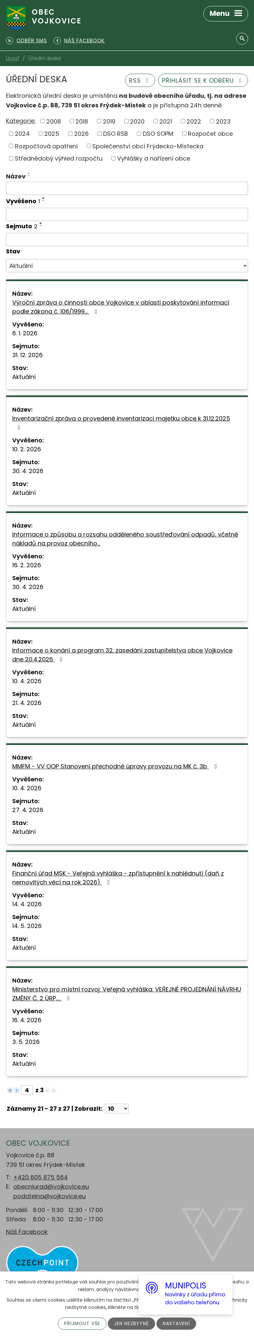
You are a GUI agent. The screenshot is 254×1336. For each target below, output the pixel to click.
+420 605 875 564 (40, 1177)
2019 (109, 121)
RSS (140, 80)
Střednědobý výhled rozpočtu (59, 158)
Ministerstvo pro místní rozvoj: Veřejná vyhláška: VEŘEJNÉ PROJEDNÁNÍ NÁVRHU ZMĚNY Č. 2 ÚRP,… (126, 993)
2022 (194, 121)
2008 (53, 121)
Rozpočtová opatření (46, 146)
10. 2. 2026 (26, 449)
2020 (137, 121)
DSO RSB (115, 134)
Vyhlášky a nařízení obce (153, 158)
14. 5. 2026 (27, 926)
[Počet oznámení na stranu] (117, 1108)
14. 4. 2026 (27, 904)
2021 (165, 121)
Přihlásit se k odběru (203, 80)
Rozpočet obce (210, 134)
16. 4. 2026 (26, 1020)
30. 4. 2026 (27, 471)
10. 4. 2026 (26, 681)
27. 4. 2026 (27, 810)
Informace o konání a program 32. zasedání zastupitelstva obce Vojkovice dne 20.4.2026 (122, 654)
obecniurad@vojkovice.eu (51, 1186)
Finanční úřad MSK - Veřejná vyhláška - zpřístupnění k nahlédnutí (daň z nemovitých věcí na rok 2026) (118, 877)
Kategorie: (21, 121)
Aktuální (24, 377)
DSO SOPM (158, 134)
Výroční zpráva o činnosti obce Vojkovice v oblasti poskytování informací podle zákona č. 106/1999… (120, 306)
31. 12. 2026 (27, 355)
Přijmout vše (82, 1323)
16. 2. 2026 (26, 565)
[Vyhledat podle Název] (127, 188)
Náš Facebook (27, 1232)
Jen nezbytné (131, 1323)
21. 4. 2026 (26, 703)
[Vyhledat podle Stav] (127, 265)
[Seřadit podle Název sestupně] (29, 175)
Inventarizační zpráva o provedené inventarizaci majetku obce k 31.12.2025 (121, 422)
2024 (22, 134)
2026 (81, 134)
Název (15, 176)
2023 (223, 121)
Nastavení (176, 1323)
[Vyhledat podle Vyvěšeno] (127, 214)
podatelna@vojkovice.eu (49, 1196)
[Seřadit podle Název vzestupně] (29, 173)
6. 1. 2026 (24, 333)
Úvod (12, 58)
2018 (81, 121)
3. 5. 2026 (26, 1042)
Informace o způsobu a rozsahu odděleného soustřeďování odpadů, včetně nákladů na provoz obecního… (125, 538)
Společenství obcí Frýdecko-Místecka (147, 146)
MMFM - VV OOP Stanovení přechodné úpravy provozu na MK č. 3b (115, 766)
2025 (51, 134)
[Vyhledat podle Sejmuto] (127, 239)
